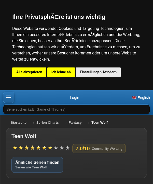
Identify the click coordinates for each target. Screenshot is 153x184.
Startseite (18, 122)
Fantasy (74, 122)
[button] (8, 97)
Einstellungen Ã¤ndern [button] (98, 72)
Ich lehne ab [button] (61, 72)
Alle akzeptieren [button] (29, 72)
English (141, 97)
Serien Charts (47, 122)
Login (74, 97)
